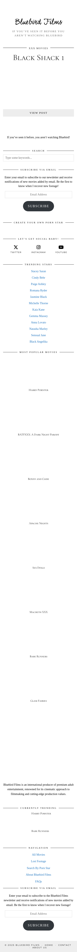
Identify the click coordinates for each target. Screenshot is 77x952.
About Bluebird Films (38, 874)
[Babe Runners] (38, 642)
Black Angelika (38, 341)
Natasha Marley (38, 328)
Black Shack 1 (38, 57)
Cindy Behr (38, 277)
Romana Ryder (38, 290)
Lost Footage (38, 861)
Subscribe (38, 206)
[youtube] (61, 249)
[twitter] (16, 249)
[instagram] (38, 249)
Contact (64, 945)
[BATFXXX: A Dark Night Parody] (38, 420)
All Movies (38, 854)
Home (49, 945)
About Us (39, 947)
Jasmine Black (38, 296)
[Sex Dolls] (38, 554)
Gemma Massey (38, 316)
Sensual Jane (38, 335)
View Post (38, 112)
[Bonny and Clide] (38, 465)
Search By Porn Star (38, 868)
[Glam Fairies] (38, 687)
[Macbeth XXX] (38, 598)
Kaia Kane (38, 309)
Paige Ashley (38, 284)
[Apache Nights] (38, 509)
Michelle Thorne (38, 303)
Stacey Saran (38, 271)
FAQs (38, 881)
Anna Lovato (38, 322)
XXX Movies (38, 48)
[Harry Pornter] (38, 376)
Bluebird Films (38, 22)
